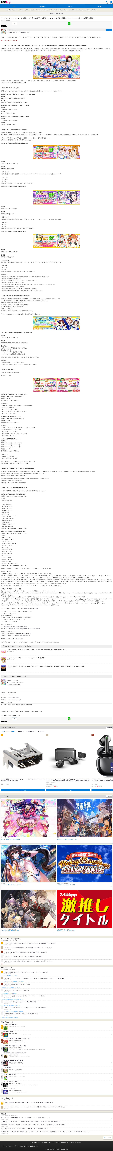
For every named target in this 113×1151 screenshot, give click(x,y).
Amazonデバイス (31, 731)
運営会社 (46, 1142)
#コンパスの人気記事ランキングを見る (9, 975)
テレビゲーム (41, 731)
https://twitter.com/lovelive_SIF (14, 699)
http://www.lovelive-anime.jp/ (30, 608)
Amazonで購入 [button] (22, 790)
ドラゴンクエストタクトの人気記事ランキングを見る (12, 1011)
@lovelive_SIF (19, 639)
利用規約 (40, 1142)
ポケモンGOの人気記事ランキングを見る (10, 1017)
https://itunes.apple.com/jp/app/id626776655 (15, 626)
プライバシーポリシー (54, 1142)
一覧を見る (109, 727)
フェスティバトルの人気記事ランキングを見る (11, 1005)
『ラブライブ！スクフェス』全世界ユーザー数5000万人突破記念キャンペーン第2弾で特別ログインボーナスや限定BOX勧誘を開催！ (66, 10)
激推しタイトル (59, 13)
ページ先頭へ (108, 1137)
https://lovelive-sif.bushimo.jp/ (22, 635)
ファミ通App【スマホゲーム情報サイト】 (15, 10)
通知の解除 (63, 1142)
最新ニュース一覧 (30, 10)
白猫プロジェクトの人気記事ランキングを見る (11, 987)
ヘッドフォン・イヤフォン (8, 731)
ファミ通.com (70, 1142)
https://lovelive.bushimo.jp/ (24, 633)
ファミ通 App (6, 2)
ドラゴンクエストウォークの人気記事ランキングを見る (13, 981)
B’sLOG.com (78, 1142)
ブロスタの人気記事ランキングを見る (9, 993)
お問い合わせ (34, 1142)
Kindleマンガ (21, 731)
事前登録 (52, 13)
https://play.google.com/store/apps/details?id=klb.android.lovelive (23, 628)
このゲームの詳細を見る (14, 684)
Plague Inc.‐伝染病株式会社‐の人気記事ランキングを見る (12, 999)
